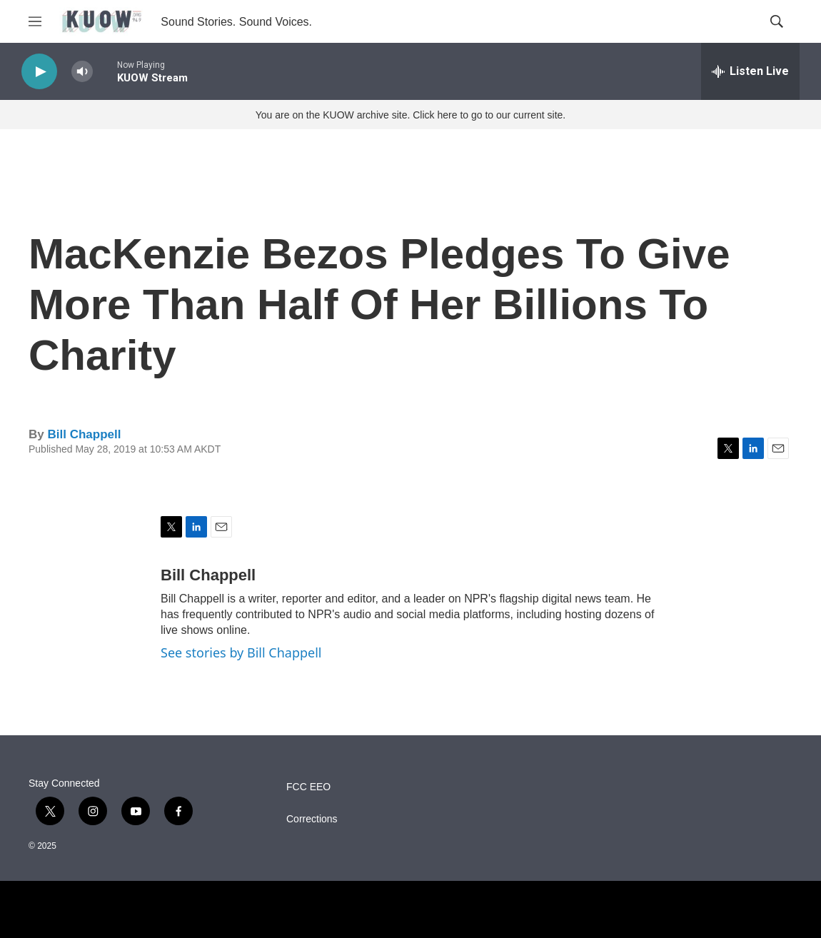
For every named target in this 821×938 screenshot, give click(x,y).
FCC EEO (308, 787)
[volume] (82, 72)
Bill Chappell (84, 434)
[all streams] (750, 71)
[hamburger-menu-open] (35, 21)
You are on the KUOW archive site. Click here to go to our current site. (410, 115)
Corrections (312, 819)
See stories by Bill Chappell (241, 652)
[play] (39, 72)
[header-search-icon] (776, 21)
